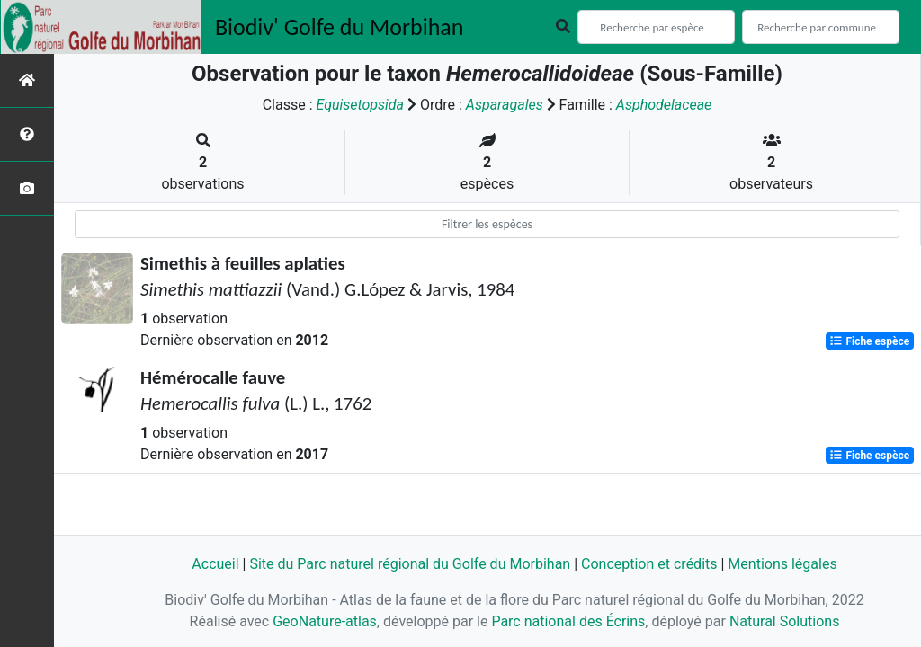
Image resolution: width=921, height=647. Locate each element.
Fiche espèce (869, 341)
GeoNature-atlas (325, 621)
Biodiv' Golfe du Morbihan (339, 27)
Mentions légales (782, 563)
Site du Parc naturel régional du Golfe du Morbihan (409, 563)
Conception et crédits (649, 563)
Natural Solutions (784, 621)
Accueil (215, 563)
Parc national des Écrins (568, 621)
